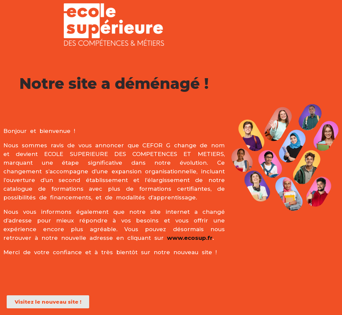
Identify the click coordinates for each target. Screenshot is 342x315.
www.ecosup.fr (189, 237)
